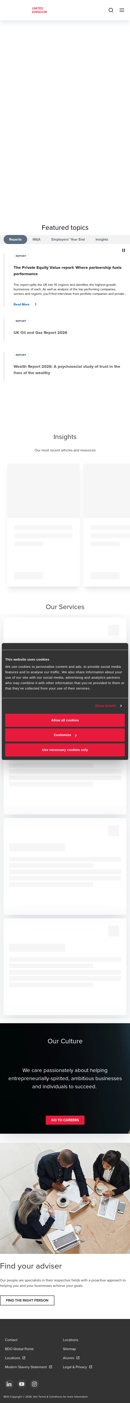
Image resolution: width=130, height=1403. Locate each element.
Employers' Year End (68, 239)
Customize (65, 735)
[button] (27, 304)
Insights (102, 239)
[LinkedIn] (9, 1384)
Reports (15, 239)
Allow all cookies (65, 720)
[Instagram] (34, 1384)
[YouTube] (21, 1384)
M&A (37, 239)
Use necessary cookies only (65, 750)
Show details (105, 706)
